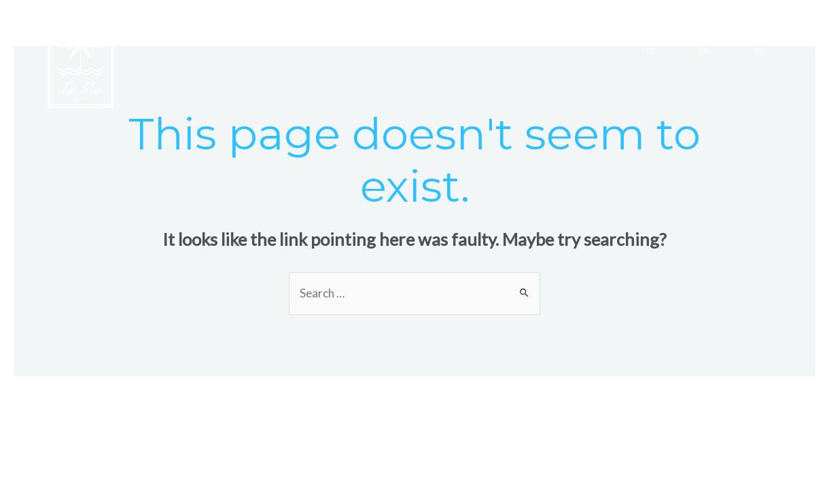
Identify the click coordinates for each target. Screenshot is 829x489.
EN (704, 52)
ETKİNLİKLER (442, 22)
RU (759, 52)
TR (650, 52)
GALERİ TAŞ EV (260, 22)
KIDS (576, 22)
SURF (519, 22)
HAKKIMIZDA (652, 22)
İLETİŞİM (739, 22)
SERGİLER (353, 22)
